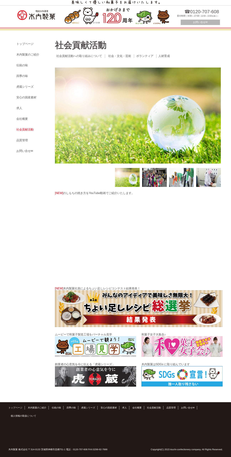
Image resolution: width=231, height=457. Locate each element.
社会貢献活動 (25, 129)
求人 (19, 108)
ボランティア (144, 55)
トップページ (25, 43)
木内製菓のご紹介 (27, 54)
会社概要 (22, 118)
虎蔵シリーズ (25, 86)
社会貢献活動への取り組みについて (79, 55)
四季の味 (22, 75)
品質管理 (22, 140)
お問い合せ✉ (200, 22)
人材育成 (164, 55)
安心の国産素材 (26, 97)
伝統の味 (22, 65)
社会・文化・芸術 (119, 55)
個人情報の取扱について (23, 416)
